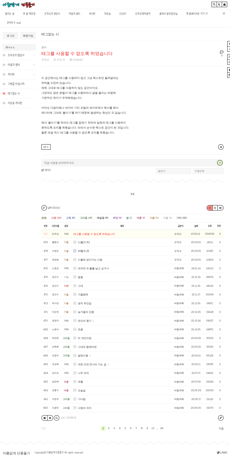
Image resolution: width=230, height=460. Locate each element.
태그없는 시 (50, 34)
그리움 (66, 338)
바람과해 (179, 268)
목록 (132, 194)
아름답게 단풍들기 (16, 453)
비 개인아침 (84, 338)
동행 (80, 277)
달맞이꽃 (83, 355)
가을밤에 (83, 294)
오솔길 (82, 390)
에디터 (46, 170)
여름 (66, 381)
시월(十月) (84, 242)
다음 (221, 428)
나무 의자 (83, 373)
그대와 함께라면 (87, 346)
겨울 (66, 277)
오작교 (45, 59)
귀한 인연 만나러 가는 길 (92, 364)
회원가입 (28, 35)
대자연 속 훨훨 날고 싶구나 (93, 268)
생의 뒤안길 (84, 303)
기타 (66, 233)
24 (161, 428)
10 (152, 428)
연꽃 (80, 329)
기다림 (82, 399)
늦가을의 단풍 (86, 311)
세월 (80, 381)
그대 (80, 285)
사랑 (66, 285)
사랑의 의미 (84, 407)
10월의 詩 (83, 250)
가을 (66, 242)
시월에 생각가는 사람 (90, 259)
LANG (222, 452)
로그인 (11, 35)
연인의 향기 (84, 320)
